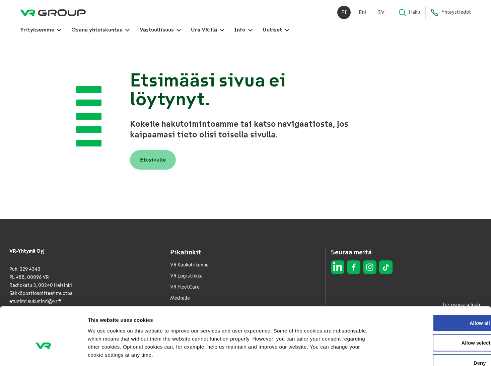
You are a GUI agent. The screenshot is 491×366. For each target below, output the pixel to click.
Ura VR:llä (207, 30)
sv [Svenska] (380, 13)
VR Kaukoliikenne (189, 265)
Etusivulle (153, 160)
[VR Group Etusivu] (53, 13)
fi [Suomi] (344, 13)
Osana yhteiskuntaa (100, 30)
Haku (409, 13)
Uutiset (276, 30)
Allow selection (435, 303)
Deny (435, 323)
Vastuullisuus (160, 30)
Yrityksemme (40, 30)
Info (243, 30)
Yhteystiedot (451, 13)
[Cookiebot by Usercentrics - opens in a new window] (43, 353)
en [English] (362, 13)
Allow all (435, 283)
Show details (351, 353)
